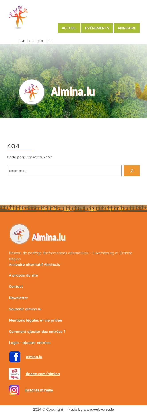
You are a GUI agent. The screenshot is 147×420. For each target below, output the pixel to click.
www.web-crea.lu (99, 409)
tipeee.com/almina (43, 373)
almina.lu (34, 356)
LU (50, 41)
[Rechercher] (132, 170)
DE (31, 41)
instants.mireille (39, 390)
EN (40, 41)
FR (21, 41)
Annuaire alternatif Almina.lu (34, 264)
